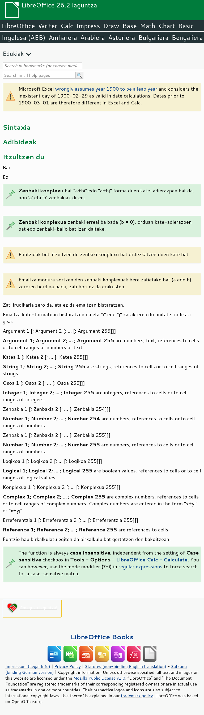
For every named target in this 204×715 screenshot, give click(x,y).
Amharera (63, 37)
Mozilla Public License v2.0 (99, 678)
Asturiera (121, 37)
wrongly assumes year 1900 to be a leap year (106, 88)
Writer (47, 25)
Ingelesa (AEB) (23, 37)
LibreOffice (18, 25)
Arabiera (92, 37)
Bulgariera (153, 37)
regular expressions (140, 566)
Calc (67, 25)
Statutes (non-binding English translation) (125, 666)
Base (129, 25)
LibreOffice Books (102, 636)
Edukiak (13, 53)
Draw (111, 25)
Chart (166, 25)
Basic (186, 25)
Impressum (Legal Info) (27, 666)
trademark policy (137, 696)
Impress (88, 25)
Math (147, 25)
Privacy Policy (67, 666)
